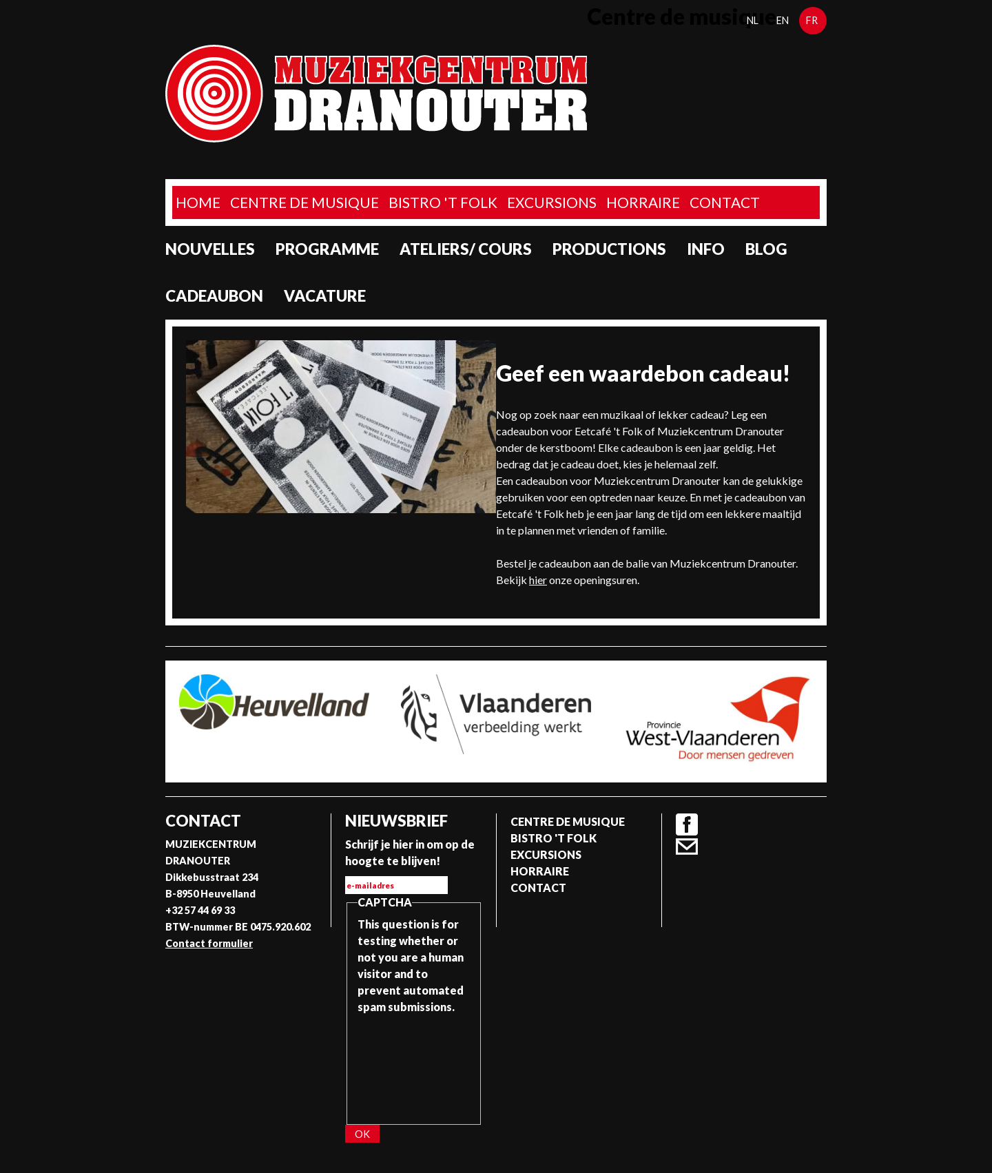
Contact (725, 202)
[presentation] (414, 1064)
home (198, 202)
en (782, 20)
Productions (609, 249)
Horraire (643, 202)
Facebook (687, 824)
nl (752, 20)
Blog (766, 249)
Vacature (325, 296)
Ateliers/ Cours (466, 249)
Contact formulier (209, 943)
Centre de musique (304, 202)
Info (706, 249)
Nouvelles (210, 249)
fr (812, 20)
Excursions (552, 202)
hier (538, 579)
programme (327, 249)
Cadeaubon (214, 296)
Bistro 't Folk (443, 202)
